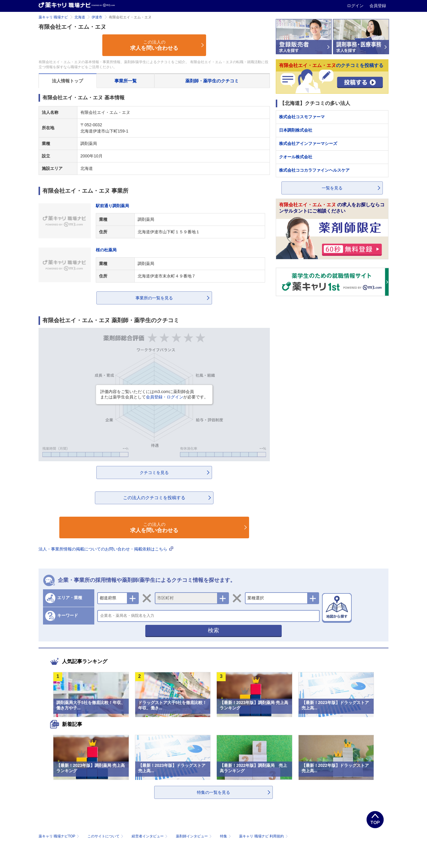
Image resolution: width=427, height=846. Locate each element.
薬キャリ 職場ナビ (53, 17)
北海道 (79, 17)
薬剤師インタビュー (194, 836)
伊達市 (97, 17)
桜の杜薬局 (106, 250)
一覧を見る (332, 188)
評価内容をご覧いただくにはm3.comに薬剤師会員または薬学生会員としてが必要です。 (154, 394)
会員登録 (377, 5)
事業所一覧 (125, 80)
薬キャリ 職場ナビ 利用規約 (263, 836)
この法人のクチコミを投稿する (154, 497)
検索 (213, 630)
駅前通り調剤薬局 (112, 205)
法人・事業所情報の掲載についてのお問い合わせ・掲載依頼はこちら (106, 549)
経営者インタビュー (150, 836)
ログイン (356, 5)
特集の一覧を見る (213, 792)
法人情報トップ (67, 80)
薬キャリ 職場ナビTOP (59, 836)
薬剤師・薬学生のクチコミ (212, 80)
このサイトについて (106, 836)
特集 (226, 836)
